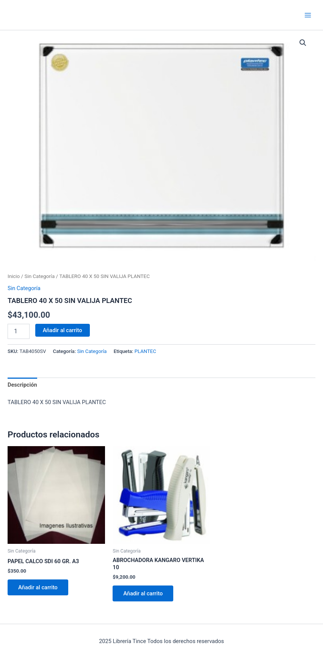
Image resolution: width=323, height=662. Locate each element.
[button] (303, 43)
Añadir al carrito (62, 330)
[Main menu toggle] (307, 14)
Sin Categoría (39, 276)
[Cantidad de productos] (19, 331)
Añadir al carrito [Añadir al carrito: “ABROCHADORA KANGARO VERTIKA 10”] (143, 593)
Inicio (14, 276)
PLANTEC (145, 351)
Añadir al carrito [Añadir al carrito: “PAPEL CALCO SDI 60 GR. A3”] (38, 587)
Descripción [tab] (22, 384)
